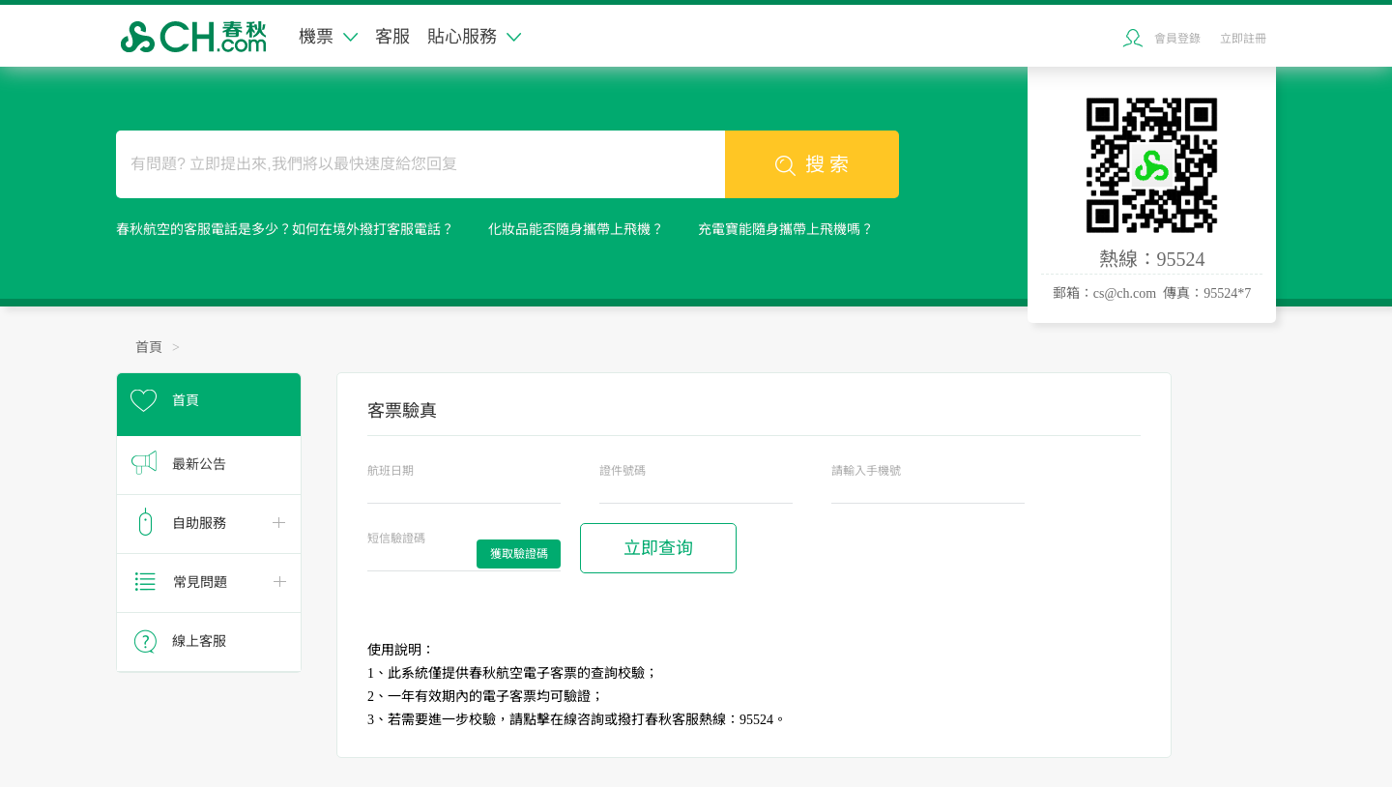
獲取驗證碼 (519, 554)
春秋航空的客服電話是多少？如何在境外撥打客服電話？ (285, 229)
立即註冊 (1243, 38)
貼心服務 (474, 36)
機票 (328, 36)
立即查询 (658, 548)
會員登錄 (1177, 38)
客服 (392, 36)
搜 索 (812, 165)
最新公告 (199, 464)
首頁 (148, 347)
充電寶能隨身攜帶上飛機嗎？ (786, 229)
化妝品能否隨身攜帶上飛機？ (576, 229)
